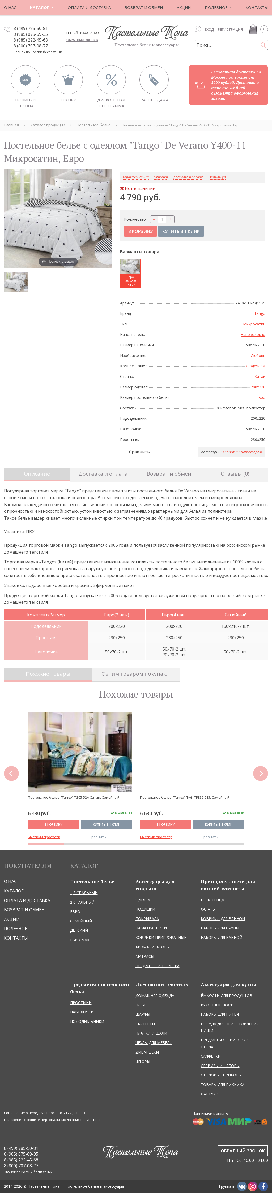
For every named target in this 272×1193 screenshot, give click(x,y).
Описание (37, 473)
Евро (261, 397)
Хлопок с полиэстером (242, 451)
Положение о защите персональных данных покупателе (52, 1119)
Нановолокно (253, 334)
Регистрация (230, 29)
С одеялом (255, 365)
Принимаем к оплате (210, 1113)
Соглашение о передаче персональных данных (44, 1113)
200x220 (258, 387)
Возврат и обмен (169, 473)
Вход (209, 29)
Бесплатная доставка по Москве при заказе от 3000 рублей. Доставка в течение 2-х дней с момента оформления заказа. (236, 85)
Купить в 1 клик (106, 824)
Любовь (258, 355)
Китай (259, 376)
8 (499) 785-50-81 (31, 28)
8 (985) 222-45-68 (31, 40)
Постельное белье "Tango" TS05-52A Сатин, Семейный (74, 797)
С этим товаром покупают (136, 673)
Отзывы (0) (217, 177)
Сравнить (139, 452)
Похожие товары (48, 673)
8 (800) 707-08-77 (31, 46)
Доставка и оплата (188, 177)
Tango (259, 313)
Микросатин (254, 323)
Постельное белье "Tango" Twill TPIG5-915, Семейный (185, 797)
